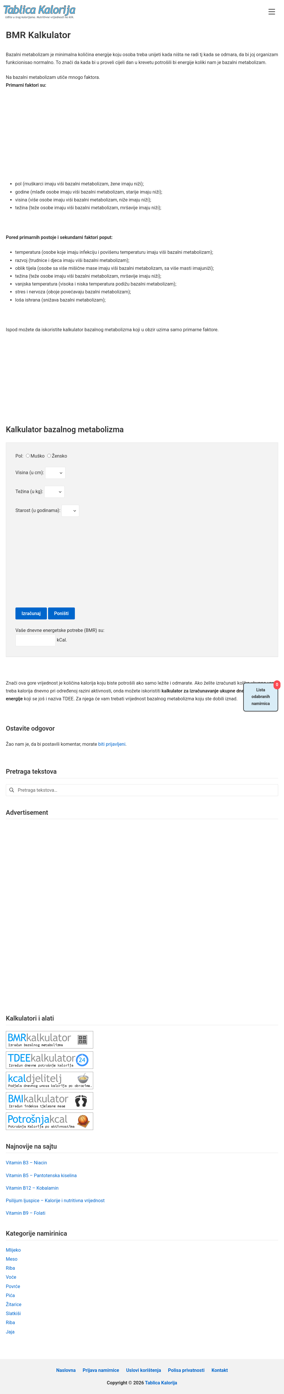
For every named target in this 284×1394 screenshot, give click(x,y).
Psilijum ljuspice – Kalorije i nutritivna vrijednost (55, 1200)
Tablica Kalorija (161, 1383)
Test (55, 473)
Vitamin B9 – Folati (25, 1213)
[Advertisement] (142, 137)
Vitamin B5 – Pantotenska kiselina (41, 1175)
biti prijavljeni (111, 744)
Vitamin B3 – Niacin (26, 1162)
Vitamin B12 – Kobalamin (32, 1188)
